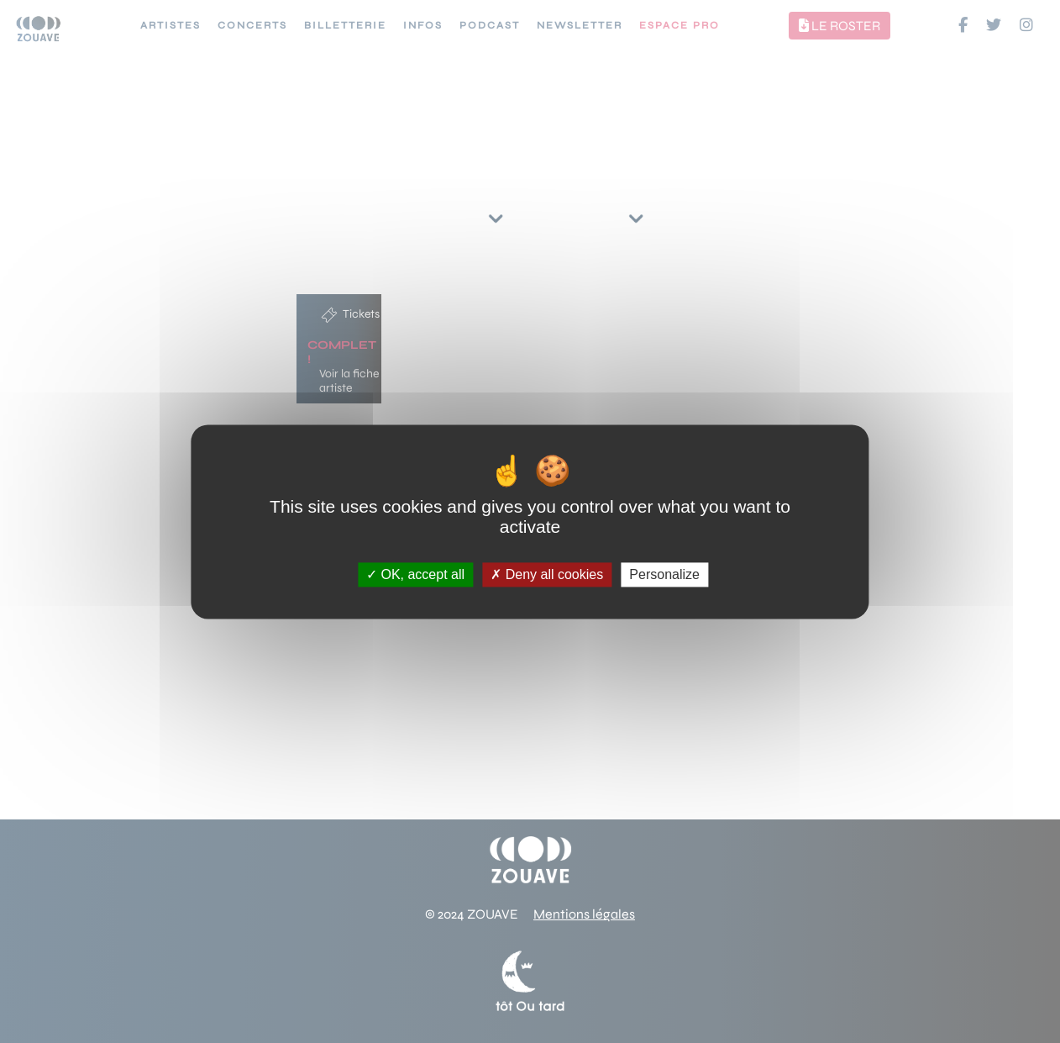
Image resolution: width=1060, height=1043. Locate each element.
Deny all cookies (547, 574)
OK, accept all (415, 574)
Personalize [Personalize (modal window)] (664, 574)
